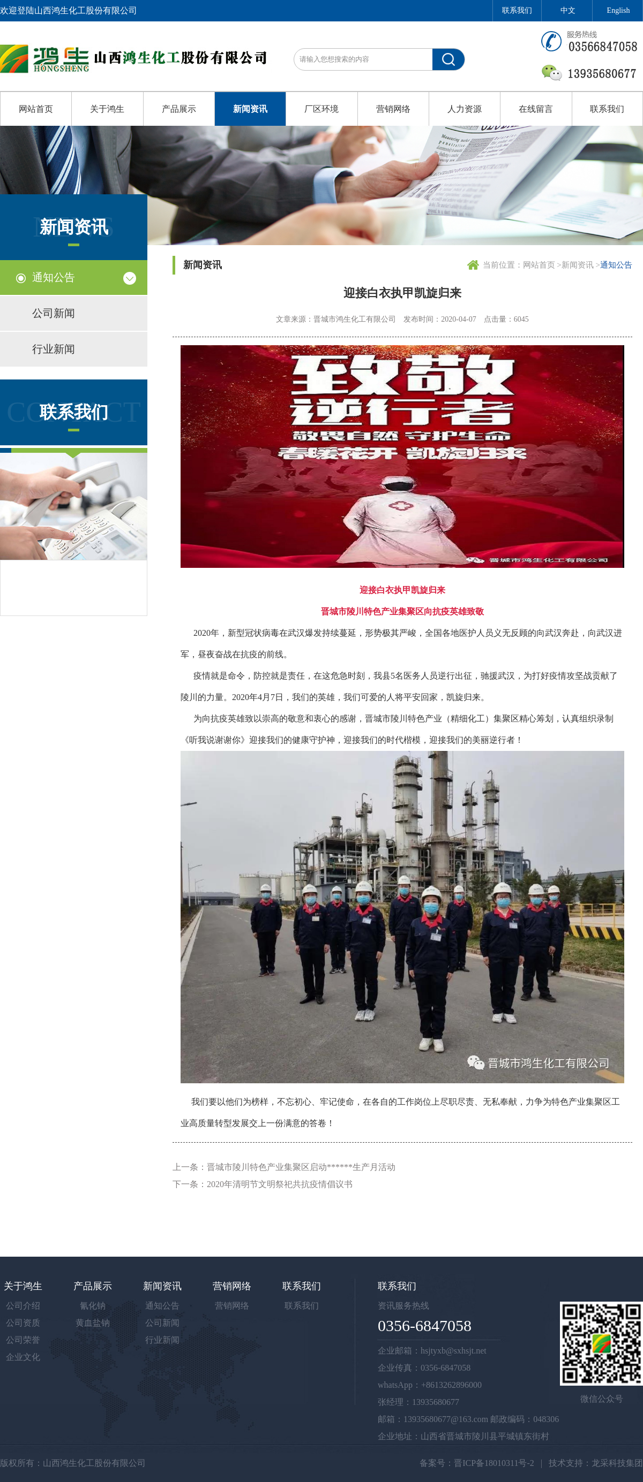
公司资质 (23, 1322)
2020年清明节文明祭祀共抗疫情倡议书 (280, 1184)
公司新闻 (53, 313)
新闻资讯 (250, 108)
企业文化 (23, 1357)
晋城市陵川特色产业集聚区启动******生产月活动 (301, 1167)
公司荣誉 (23, 1339)
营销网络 (393, 108)
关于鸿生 (107, 108)
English (618, 10)
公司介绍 (23, 1305)
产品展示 (179, 108)
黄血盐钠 (93, 1322)
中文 (567, 10)
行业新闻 (53, 349)
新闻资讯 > (581, 265)
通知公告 (53, 277)
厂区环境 (321, 108)
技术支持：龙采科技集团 (596, 1463)
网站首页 (36, 108)
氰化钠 (93, 1305)
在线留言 (536, 108)
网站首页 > (542, 265)
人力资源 (464, 108)
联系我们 (517, 10)
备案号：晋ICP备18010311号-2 (477, 1463)
